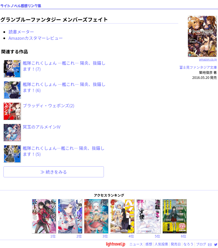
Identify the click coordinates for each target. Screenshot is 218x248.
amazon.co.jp (202, 57)
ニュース (136, 243)
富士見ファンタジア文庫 (198, 67)
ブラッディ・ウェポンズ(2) (48, 105)
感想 (148, 243)
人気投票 (161, 243)
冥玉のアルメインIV (41, 127)
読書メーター (21, 32)
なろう (188, 243)
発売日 (176, 243)
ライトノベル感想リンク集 (20, 5)
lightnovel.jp (115, 244)
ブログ (201, 243)
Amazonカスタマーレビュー (36, 38)
